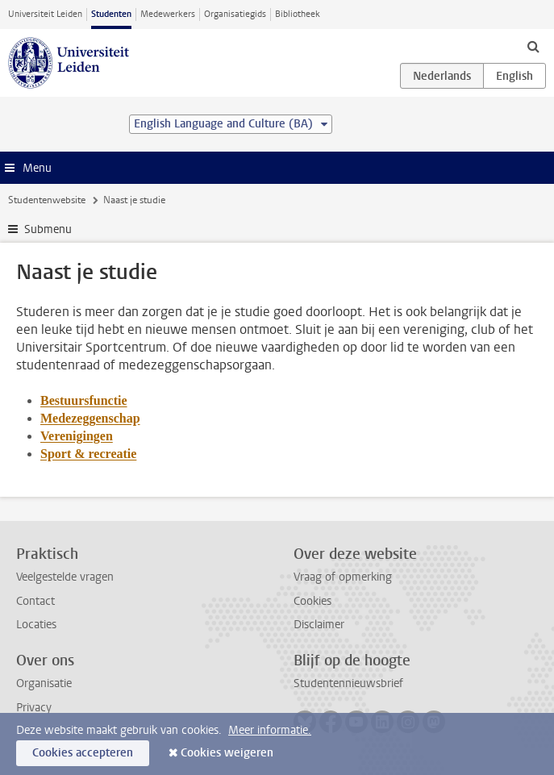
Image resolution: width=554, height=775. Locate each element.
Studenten (111, 14)
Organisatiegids (235, 14)
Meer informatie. (269, 730)
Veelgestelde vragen (65, 577)
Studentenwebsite (46, 200)
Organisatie (44, 683)
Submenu (48, 229)
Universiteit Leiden (45, 14)
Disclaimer (319, 624)
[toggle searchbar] (533, 46)
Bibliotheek (297, 14)
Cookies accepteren (82, 752)
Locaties (36, 624)
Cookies (312, 601)
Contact (35, 601)
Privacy (34, 707)
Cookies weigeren (227, 752)
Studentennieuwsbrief (348, 683)
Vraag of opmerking (343, 577)
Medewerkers (167, 14)
